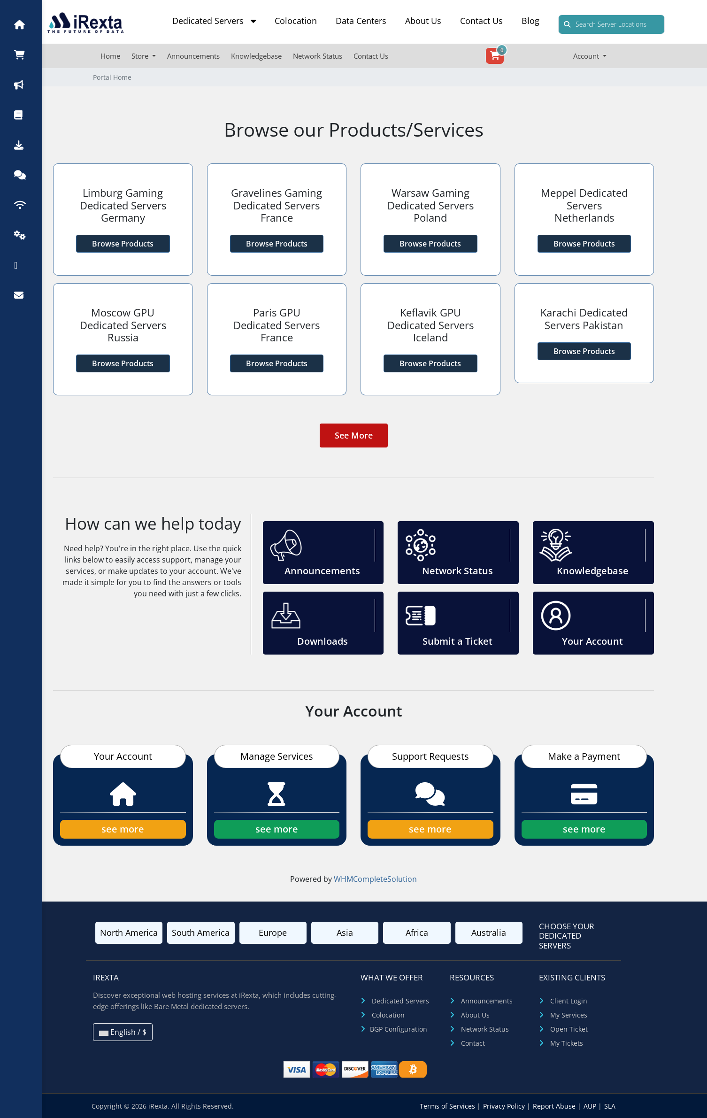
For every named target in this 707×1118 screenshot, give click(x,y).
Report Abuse (555, 1106)
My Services (568, 1014)
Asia (345, 932)
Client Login (568, 1000)
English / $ (122, 1032)
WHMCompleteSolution (375, 879)
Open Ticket (569, 1029)
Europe (273, 932)
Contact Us (481, 20)
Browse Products (123, 244)
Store (140, 56)
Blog (530, 20)
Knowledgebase (256, 56)
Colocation (296, 20)
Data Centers (361, 20)
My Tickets (566, 1043)
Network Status (317, 56)
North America (129, 932)
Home (110, 56)
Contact (473, 1043)
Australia (488, 932)
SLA (609, 1106)
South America (201, 932)
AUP (591, 1106)
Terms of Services (448, 1106)
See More (354, 435)
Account (587, 56)
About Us (423, 20)
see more (122, 829)
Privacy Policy (505, 1106)
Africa (417, 932)
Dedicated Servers (214, 20)
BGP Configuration (398, 1029)
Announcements (193, 56)
